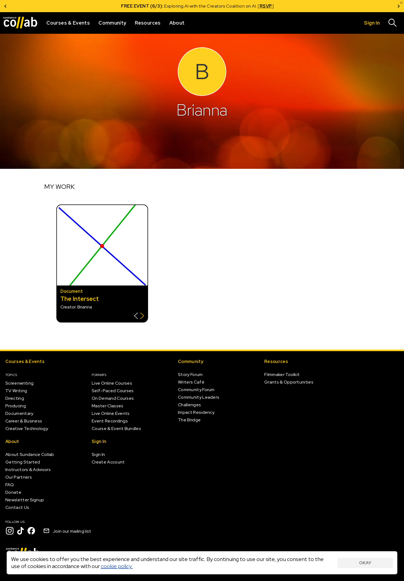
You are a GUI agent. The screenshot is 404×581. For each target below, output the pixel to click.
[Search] (392, 23)
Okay (365, 563)
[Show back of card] (139, 316)
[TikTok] (20, 530)
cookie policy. (117, 566)
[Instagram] (9, 530)
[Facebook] (31, 530)
